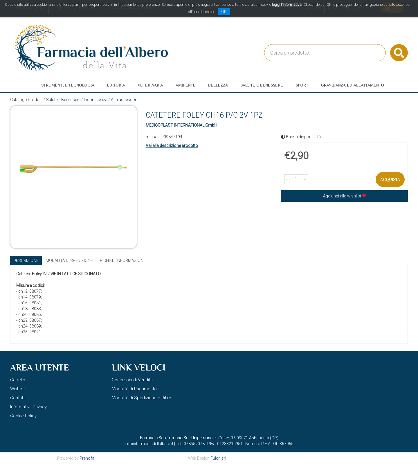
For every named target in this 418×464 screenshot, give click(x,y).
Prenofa (87, 458)
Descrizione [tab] (26, 260)
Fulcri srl (218, 458)
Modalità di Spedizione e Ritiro (141, 397)
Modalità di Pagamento (134, 388)
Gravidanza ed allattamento (352, 85)
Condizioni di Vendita (132, 379)
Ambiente (186, 85)
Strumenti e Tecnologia (67, 85)
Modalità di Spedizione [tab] (69, 260)
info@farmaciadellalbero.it (149, 443)
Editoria (116, 85)
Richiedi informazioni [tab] (122, 260)
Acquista (390, 179)
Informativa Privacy (28, 406)
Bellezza (218, 85)
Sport (302, 85)
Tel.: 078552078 (190, 443)
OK (224, 11)
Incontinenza (95, 99)
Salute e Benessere (261, 85)
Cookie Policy (23, 415)
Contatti (18, 397)
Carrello (17, 379)
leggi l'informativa (287, 4)
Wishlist (17, 388)
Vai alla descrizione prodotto (172, 145)
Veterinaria (150, 85)
